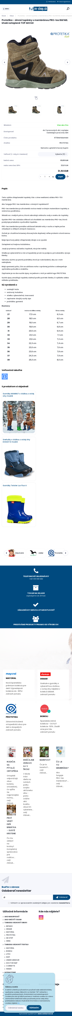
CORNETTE (10, 966)
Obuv (12, 16)
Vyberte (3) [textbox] (60, 154)
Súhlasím (34, 1007)
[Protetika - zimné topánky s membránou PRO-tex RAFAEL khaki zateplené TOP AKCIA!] (36, 62)
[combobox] (53, 154)
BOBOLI (9, 951)
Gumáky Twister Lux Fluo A (15, 485)
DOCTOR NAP (11, 963)
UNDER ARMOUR (12, 960)
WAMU (9, 969)
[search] (68, 8)
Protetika (12, 716)
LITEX (8, 954)
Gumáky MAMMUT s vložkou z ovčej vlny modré (18, 395)
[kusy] (45, 176)
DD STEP (9, 938)
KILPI (8, 957)
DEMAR (9, 929)
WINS (8, 941)
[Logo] (38, 9)
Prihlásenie (52, 2)
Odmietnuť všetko (15, 1008)
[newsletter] (61, 897)
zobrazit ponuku (13, 694)
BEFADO (9, 926)
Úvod (4, 16)
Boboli (44, 716)
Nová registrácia (64, 2)
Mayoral (11, 678)
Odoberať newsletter (16, 891)
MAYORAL (10, 932)
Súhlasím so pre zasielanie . (40, 903)
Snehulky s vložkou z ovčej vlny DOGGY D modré (16, 440)
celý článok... (10, 802)
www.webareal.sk (45, 1014)
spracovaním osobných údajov (34, 903)
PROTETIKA (10, 935)
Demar (44, 678)
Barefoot (45, 759)
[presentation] (4, 62)
